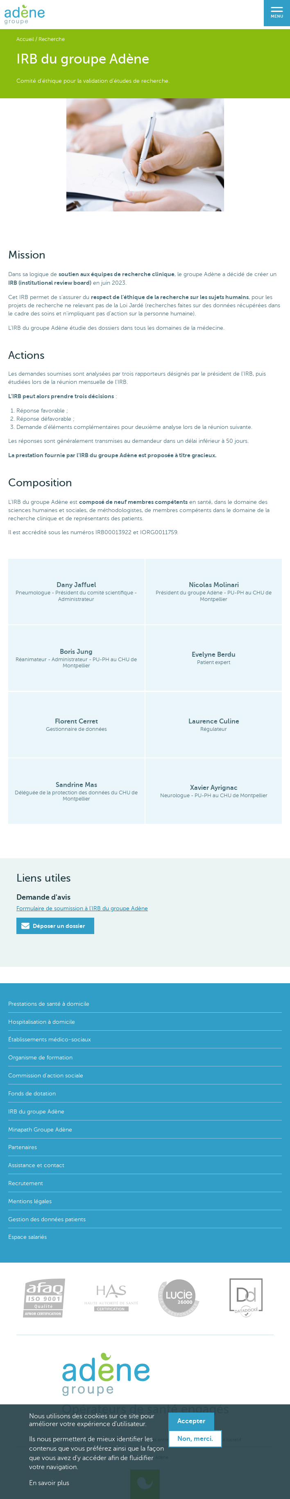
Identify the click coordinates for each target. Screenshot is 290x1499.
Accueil (25, 39)
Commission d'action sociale (45, 1076)
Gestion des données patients (47, 1219)
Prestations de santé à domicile (48, 1004)
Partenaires (22, 1147)
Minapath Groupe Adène (40, 1130)
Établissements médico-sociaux (49, 1039)
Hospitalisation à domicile (41, 1022)
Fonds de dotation (32, 1094)
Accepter (191, 1421)
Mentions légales (30, 1201)
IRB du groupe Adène (36, 1112)
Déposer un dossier (53, 926)
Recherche (52, 39)
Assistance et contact (36, 1165)
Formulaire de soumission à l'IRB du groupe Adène (82, 908)
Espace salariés (27, 1237)
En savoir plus (49, 1483)
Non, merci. (195, 1438)
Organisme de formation (40, 1058)
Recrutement (25, 1183)
